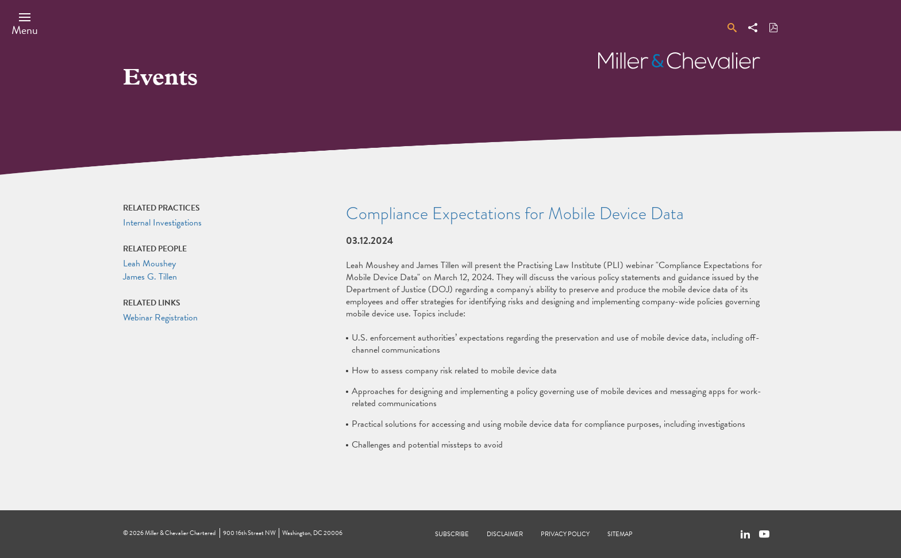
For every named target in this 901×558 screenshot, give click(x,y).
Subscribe (452, 534)
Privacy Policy (565, 534)
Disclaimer (505, 534)
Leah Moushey (149, 263)
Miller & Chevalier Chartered (180, 533)
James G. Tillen (150, 277)
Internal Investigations (162, 223)
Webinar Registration (160, 317)
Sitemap (620, 534)
